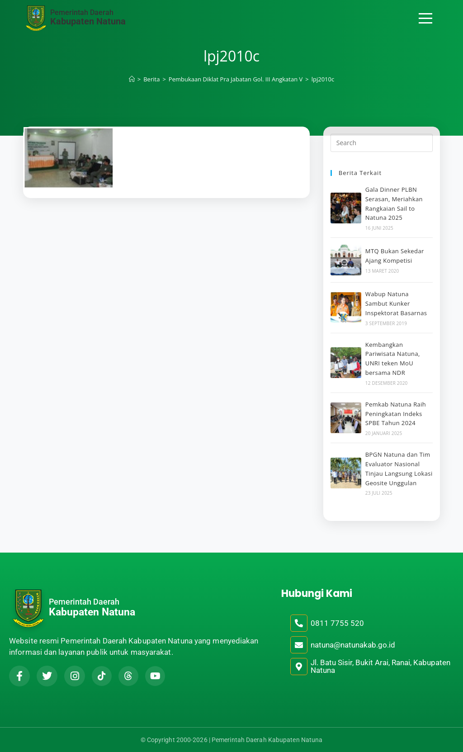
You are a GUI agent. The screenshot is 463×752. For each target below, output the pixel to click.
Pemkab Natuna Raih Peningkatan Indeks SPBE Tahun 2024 (395, 413)
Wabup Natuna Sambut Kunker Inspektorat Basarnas (396, 303)
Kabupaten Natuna (88, 21)
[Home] (132, 79)
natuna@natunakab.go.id (353, 644)
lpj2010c (323, 79)
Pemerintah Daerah (81, 12)
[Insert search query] (382, 143)
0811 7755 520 (337, 623)
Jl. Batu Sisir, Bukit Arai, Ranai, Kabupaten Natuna (380, 666)
